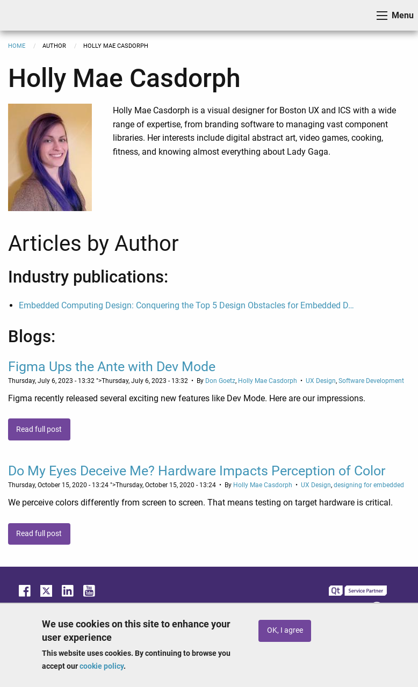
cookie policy (102, 666)
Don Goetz (220, 381)
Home (16, 45)
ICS (24, 15)
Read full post (39, 429)
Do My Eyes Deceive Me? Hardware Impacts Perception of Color (196, 471)
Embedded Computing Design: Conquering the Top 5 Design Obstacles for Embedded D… (186, 305)
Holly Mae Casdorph (267, 381)
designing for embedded (369, 485)
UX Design (321, 381)
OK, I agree (285, 630)
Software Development (371, 381)
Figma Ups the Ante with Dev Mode (111, 366)
